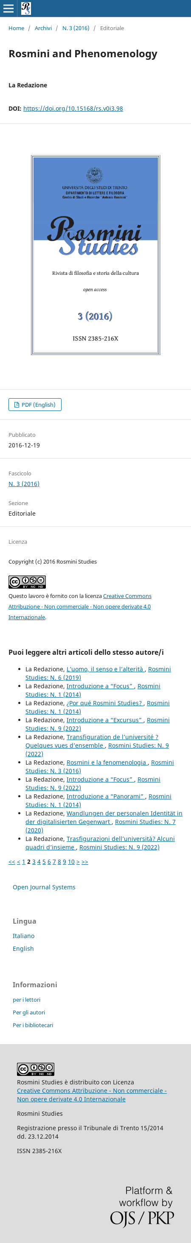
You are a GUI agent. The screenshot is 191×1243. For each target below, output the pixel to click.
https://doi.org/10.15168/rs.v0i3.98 (73, 108)
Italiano (23, 936)
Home (16, 28)
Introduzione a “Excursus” (105, 720)
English (23, 948)
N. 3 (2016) (76, 28)
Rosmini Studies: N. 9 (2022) (119, 847)
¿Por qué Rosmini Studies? (105, 703)
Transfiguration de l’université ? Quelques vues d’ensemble (91, 741)
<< (11, 862)
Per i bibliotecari (33, 1025)
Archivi (43, 28)
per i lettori (26, 999)
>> (84, 862)
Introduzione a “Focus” (100, 686)
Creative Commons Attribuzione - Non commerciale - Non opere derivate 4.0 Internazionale (80, 606)
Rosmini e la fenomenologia (107, 762)
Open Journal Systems (44, 887)
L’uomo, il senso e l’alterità (106, 669)
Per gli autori (29, 1012)
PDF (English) (38, 404)
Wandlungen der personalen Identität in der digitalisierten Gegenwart (104, 817)
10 (71, 862)
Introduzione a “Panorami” (106, 796)
